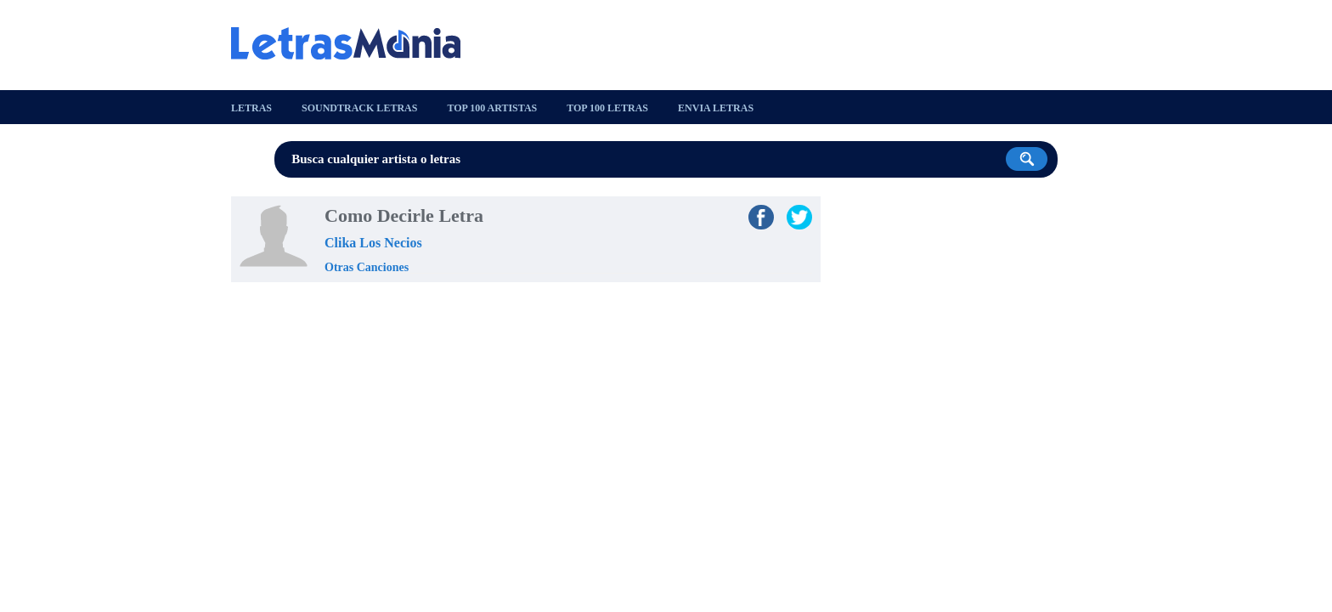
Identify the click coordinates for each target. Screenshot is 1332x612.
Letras (251, 108)
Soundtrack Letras (359, 108)
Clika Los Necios (373, 242)
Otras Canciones (367, 267)
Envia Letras (715, 108)
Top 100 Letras (607, 108)
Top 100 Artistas (492, 108)
